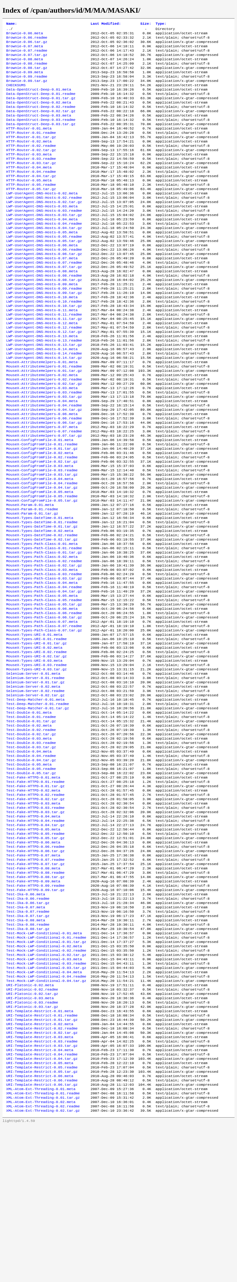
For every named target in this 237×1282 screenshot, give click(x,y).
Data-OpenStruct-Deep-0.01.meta (38, 99)
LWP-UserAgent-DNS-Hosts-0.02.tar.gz (44, 227)
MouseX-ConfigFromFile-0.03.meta (39, 529)
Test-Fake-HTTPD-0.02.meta (33, 900)
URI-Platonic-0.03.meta (30, 1137)
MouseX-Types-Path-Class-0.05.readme (44, 682)
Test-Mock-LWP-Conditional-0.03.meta (44, 1093)
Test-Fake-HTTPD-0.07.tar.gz (35, 984)
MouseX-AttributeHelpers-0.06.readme (44, 475)
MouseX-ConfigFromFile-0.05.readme (41, 564)
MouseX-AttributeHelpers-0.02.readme (44, 430)
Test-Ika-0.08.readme (27, 1053)
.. (8, 30)
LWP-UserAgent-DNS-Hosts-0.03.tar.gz (44, 242)
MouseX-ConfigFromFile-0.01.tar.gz (41, 509)
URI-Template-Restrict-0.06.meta (39, 1226)
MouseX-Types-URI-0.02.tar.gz (36, 747)
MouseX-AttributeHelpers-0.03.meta (41, 440)
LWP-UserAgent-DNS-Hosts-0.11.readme (44, 356)
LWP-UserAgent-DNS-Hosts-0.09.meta (41, 321)
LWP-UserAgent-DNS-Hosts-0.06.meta (41, 277)
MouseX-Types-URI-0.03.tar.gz (36, 761)
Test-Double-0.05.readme (31, 875)
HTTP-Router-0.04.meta (29, 188)
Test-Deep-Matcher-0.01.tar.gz (37, 806)
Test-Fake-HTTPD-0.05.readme (35, 949)
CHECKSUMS (16, 94)
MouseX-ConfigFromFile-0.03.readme (41, 534)
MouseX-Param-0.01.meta (30, 573)
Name (11, 24)
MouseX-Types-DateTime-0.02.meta (39, 603)
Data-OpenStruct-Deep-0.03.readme (40, 133)
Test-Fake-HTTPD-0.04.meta (33, 930)
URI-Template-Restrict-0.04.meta (39, 1197)
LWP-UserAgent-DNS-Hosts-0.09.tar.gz (44, 331)
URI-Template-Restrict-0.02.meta (39, 1167)
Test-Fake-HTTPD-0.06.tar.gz (35, 969)
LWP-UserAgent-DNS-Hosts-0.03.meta (41, 232)
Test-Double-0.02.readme (31, 831)
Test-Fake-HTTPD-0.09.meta (33, 1004)
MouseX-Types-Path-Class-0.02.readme (44, 638)
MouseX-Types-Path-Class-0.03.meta (41, 648)
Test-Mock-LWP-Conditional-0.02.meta (44, 1078)
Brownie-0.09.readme (26, 84)
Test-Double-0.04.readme (31, 860)
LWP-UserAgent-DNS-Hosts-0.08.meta (41, 306)
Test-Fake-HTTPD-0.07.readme (35, 979)
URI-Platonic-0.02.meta (30, 1122)
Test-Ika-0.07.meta (25, 1033)
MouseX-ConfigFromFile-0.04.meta (39, 544)
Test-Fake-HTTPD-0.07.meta (33, 974)
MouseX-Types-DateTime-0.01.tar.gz (41, 598)
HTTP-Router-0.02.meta (29, 158)
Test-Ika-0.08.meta (25, 1048)
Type (161, 24)
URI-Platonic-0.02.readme (32, 1127)
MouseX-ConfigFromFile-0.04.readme (41, 549)
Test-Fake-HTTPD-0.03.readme (35, 920)
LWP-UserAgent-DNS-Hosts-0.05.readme (44, 267)
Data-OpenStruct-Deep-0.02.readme (40, 119)
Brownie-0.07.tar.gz (26, 59)
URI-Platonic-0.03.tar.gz (32, 1147)
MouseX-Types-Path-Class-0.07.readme (44, 712)
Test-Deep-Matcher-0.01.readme (37, 801)
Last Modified (105, 24)
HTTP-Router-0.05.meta (29, 203)
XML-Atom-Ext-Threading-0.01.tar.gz (43, 1251)
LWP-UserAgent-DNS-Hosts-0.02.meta (41, 217)
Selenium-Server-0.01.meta (33, 766)
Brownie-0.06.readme (26, 39)
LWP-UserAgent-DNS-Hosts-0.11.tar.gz (44, 361)
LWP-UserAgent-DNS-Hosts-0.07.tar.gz (44, 301)
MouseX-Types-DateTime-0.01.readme (41, 593)
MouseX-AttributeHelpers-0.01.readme (44, 415)
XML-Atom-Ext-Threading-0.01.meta (40, 1241)
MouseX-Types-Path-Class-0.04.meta (41, 662)
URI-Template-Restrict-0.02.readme (41, 1172)
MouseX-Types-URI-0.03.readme (36, 756)
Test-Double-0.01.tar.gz (31, 821)
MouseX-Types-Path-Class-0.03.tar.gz (44, 658)
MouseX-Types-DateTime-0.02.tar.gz (41, 613)
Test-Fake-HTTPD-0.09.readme (35, 1009)
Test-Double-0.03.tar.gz (31, 850)
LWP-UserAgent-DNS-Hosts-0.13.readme (44, 386)
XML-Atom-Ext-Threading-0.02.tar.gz (43, 1266)
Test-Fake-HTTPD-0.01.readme (35, 890)
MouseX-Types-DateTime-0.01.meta (39, 588)
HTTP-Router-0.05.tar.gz (31, 212)
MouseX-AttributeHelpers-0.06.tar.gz (44, 480)
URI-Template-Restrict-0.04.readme (41, 1201)
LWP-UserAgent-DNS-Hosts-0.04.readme (44, 252)
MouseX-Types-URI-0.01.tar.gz (36, 732)
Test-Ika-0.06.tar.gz (27, 1028)
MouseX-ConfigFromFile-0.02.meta (39, 514)
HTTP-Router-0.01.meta (29, 143)
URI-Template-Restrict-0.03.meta (39, 1182)
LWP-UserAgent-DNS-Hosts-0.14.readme (44, 400)
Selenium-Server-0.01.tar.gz (35, 776)
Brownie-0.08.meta (24, 64)
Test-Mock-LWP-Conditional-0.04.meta (44, 1108)
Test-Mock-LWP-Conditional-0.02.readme (46, 1083)
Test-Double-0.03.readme (31, 845)
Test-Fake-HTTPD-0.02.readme (35, 905)
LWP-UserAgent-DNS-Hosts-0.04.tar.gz (44, 257)
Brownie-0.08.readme (26, 69)
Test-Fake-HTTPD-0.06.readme (35, 964)
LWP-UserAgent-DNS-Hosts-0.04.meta (41, 247)
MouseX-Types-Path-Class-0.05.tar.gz (44, 687)
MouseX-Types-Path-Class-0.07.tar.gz (44, 717)
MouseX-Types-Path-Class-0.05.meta (41, 677)
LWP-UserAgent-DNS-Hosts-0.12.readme (44, 371)
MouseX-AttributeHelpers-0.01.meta (41, 410)
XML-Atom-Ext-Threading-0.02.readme (43, 1261)
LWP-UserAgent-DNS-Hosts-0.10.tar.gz (44, 346)
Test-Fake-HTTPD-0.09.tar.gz (35, 1014)
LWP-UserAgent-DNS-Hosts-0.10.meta (41, 336)
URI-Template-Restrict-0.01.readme (41, 1157)
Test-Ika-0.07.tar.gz (27, 1043)
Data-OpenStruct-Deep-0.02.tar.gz (40, 123)
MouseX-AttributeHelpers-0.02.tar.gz (44, 435)
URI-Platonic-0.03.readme (32, 1142)
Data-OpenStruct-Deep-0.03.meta (38, 128)
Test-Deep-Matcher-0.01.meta (35, 796)
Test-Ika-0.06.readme (27, 1023)
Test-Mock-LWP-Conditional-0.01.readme (46, 1068)
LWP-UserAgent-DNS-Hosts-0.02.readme (44, 222)
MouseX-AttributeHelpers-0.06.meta (41, 470)
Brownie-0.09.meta (24, 79)
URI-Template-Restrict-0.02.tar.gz (41, 1177)
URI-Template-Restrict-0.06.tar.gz (41, 1236)
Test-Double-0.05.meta (29, 870)
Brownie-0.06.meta (24, 34)
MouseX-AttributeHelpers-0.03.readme (44, 445)
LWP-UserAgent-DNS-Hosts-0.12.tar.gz (44, 376)
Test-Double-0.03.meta (29, 840)
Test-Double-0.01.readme (31, 816)
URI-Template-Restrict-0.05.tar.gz (41, 1221)
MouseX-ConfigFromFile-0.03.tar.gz (41, 539)
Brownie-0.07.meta (24, 49)
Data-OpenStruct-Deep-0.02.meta (38, 114)
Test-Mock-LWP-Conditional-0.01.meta (44, 1063)
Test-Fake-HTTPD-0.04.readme (35, 934)
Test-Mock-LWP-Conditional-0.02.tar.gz (46, 1088)
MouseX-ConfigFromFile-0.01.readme (41, 504)
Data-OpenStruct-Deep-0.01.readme (40, 104)
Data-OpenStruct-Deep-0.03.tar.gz (40, 138)
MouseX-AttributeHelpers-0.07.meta (41, 484)
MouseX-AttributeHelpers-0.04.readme (44, 460)
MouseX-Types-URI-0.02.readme (36, 742)
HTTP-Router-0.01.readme (31, 148)
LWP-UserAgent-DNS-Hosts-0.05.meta (41, 262)
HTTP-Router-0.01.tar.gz (31, 153)
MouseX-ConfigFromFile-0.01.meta (39, 499)
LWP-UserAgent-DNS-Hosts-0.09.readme (44, 326)
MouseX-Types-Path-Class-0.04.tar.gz (44, 672)
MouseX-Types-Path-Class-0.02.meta (41, 633)
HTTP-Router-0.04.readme (31, 193)
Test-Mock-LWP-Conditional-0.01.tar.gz (46, 1073)
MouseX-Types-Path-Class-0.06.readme (44, 697)
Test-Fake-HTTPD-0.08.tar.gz (35, 999)
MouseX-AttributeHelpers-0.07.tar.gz (44, 494)
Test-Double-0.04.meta (29, 855)
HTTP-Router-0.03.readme (31, 178)
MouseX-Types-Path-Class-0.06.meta (41, 692)
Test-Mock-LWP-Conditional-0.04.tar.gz (46, 1117)
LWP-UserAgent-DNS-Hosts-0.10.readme (44, 341)
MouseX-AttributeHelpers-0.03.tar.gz (44, 450)
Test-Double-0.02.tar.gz (31, 836)
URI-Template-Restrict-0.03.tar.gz (41, 1192)
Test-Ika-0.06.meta (25, 1019)
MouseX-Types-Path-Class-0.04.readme (44, 667)
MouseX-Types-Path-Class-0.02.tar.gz (44, 643)
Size (145, 24)
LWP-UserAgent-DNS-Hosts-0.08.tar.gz (44, 316)
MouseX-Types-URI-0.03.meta (34, 751)
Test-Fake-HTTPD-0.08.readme (35, 994)
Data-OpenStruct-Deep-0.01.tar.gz (40, 109)
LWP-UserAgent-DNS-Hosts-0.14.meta (41, 395)
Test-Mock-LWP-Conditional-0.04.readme (46, 1112)
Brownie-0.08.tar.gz (26, 74)
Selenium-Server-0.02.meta (33, 781)
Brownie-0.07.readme (26, 54)
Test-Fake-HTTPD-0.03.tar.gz (35, 925)
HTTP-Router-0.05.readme (31, 208)
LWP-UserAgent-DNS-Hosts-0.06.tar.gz (44, 287)
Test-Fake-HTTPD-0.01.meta (33, 885)
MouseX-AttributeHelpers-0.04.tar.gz (44, 465)
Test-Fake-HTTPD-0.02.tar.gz (35, 910)
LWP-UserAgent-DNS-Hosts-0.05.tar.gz (44, 272)
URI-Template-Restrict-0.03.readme (41, 1187)
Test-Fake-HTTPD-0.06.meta (33, 959)
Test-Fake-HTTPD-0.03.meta (33, 915)
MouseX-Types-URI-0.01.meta (34, 722)
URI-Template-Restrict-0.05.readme (41, 1216)
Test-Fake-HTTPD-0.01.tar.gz (35, 895)
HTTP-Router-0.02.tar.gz (31, 168)
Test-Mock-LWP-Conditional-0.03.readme (46, 1098)
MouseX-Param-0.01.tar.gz (32, 583)
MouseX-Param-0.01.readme (32, 578)
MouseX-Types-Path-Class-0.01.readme (44, 623)
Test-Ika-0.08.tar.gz (27, 1058)
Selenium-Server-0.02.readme (35, 786)
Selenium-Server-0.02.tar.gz (35, 791)
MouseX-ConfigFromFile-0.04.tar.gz (41, 554)
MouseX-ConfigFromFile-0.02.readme (41, 519)
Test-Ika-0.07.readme (27, 1038)
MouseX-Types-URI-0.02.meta (34, 737)
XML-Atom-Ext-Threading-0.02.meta (40, 1256)
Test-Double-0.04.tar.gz (31, 865)
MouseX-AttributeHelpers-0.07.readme (44, 489)
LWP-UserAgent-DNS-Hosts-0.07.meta (41, 292)
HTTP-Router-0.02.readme (31, 163)
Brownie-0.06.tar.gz (26, 44)
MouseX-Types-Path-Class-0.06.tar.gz (44, 702)
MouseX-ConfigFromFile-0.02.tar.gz (41, 524)
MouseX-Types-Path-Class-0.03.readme (44, 653)
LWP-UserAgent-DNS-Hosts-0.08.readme (44, 311)
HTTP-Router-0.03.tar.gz (31, 183)
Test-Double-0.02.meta (29, 826)
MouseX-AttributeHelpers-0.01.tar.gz (44, 420)
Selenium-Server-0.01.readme (35, 771)
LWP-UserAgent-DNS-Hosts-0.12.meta (41, 366)
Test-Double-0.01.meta (29, 811)
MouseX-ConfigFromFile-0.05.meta (39, 559)
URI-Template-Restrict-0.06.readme (41, 1231)
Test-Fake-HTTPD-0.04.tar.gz (35, 939)
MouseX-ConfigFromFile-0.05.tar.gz (41, 569)
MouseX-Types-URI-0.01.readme (36, 727)
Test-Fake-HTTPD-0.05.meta (33, 944)
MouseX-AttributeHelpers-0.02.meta (41, 425)
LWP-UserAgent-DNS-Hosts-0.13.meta (41, 381)
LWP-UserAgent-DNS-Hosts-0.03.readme (44, 237)
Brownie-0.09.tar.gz (26, 89)
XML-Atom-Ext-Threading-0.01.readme (43, 1246)
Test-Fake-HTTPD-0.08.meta (33, 989)
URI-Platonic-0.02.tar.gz (32, 1132)
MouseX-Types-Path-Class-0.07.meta (41, 707)
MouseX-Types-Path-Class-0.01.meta (41, 618)
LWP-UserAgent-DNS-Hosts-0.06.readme (44, 282)
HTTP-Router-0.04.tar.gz (31, 198)
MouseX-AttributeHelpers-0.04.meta (41, 455)
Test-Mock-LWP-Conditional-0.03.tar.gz (46, 1103)
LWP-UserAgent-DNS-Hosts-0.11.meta (41, 351)
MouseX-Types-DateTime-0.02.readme (41, 608)
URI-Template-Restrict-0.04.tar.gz (41, 1206)
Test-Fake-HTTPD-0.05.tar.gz (35, 954)
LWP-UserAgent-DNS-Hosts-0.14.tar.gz (44, 405)
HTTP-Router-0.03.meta (29, 173)
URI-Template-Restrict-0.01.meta (39, 1152)
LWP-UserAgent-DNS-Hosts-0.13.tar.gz (44, 390)
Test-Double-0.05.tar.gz (31, 880)
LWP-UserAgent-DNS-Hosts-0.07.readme (44, 297)
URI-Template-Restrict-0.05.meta (39, 1211)
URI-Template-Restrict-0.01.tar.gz (41, 1162)
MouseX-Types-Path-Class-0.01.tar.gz (44, 628)
